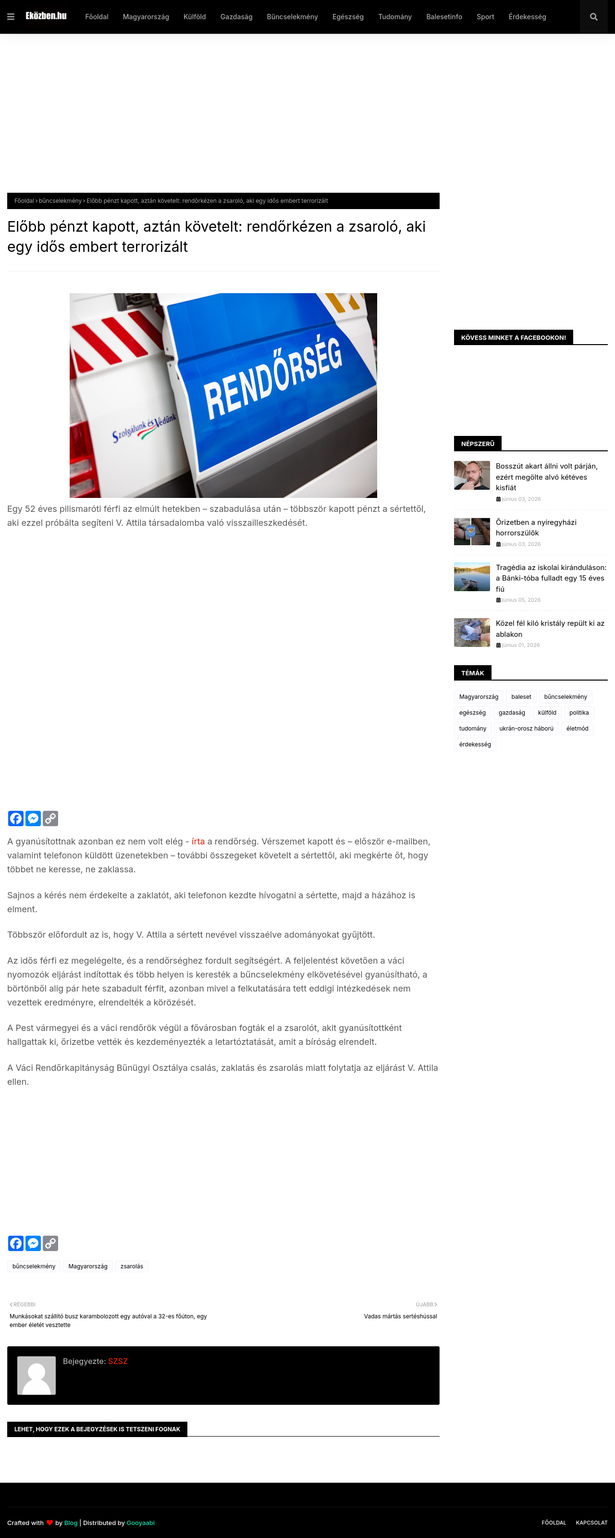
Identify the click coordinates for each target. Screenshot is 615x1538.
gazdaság (512, 712)
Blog (71, 1522)
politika (579, 712)
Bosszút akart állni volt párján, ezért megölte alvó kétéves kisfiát (547, 476)
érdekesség (475, 744)
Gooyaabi (140, 1522)
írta (200, 841)
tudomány (472, 728)
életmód (577, 728)
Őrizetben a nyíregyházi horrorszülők (536, 528)
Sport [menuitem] (485, 16)
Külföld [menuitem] (195, 16)
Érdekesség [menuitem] (527, 16)
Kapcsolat (592, 1522)
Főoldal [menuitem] (96, 16)
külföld (547, 712)
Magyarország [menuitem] (146, 16)
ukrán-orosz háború (526, 728)
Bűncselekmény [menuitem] (292, 16)
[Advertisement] (295, 120)
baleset (521, 696)
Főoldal (24, 200)
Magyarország (87, 1266)
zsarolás (132, 1266)
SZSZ (117, 1361)
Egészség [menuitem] (348, 16)
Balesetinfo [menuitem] (444, 16)
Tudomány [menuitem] (395, 16)
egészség (472, 712)
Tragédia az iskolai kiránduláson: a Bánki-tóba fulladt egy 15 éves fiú (551, 578)
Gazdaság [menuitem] (237, 16)
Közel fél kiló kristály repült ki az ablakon (550, 629)
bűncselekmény (60, 200)
